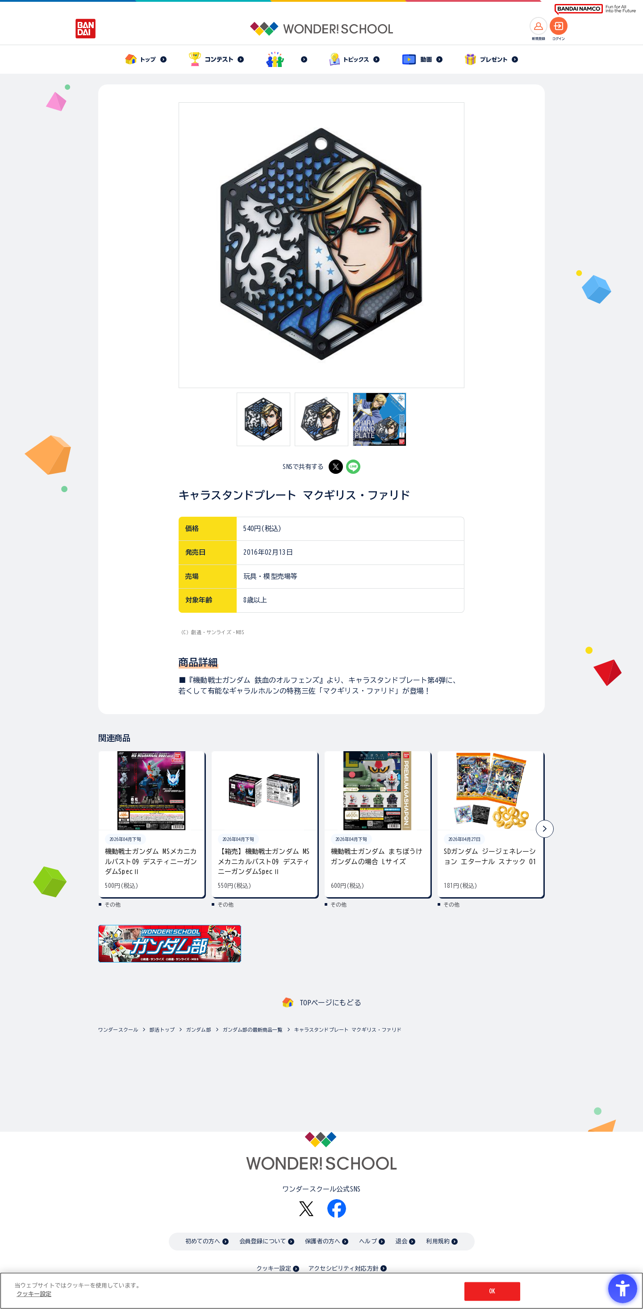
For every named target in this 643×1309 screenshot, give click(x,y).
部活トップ (162, 1029)
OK (492, 1291)
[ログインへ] (559, 26)
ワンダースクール (118, 1029)
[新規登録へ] (538, 26)
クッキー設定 (273, 1268)
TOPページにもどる (330, 1002)
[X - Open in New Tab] (336, 467)
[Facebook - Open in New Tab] (336, 1208)
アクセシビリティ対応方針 (343, 1268)
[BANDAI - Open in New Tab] (85, 28)
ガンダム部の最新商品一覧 (253, 1029)
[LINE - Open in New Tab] (353, 467)
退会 (401, 1241)
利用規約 (438, 1241)
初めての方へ (203, 1241)
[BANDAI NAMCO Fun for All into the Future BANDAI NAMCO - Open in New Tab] (595, 9)
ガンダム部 (198, 1029)
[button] (545, 829)
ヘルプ (367, 1241)
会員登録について (262, 1241)
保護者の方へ (322, 1241)
